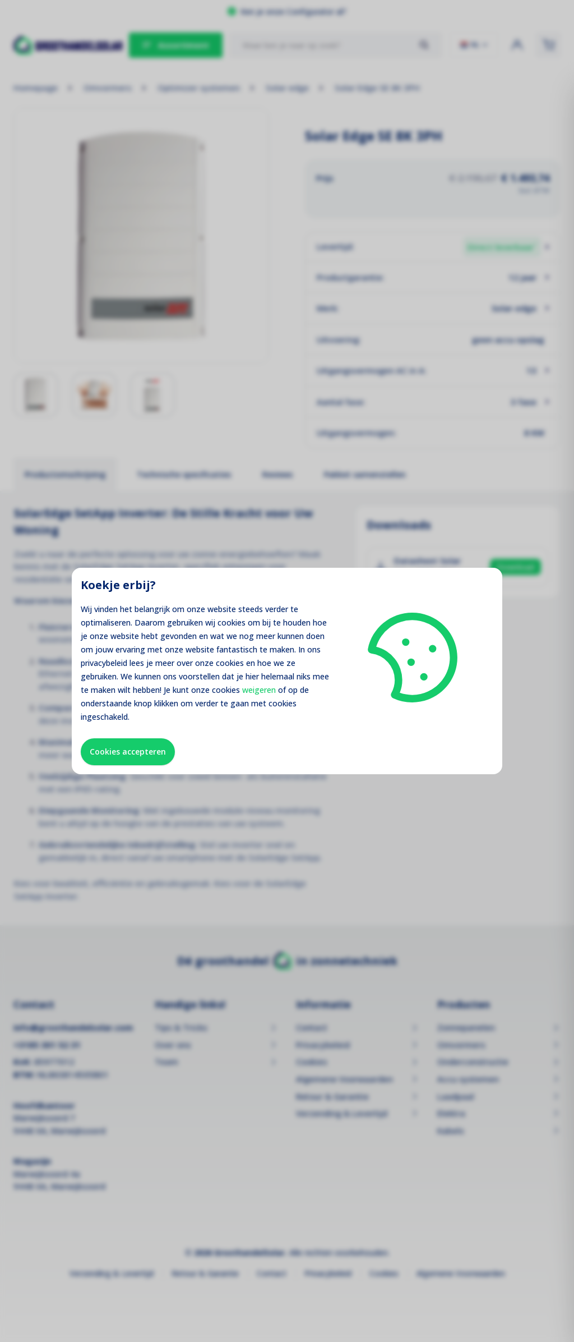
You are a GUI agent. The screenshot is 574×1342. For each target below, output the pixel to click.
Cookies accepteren (128, 751)
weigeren (259, 689)
